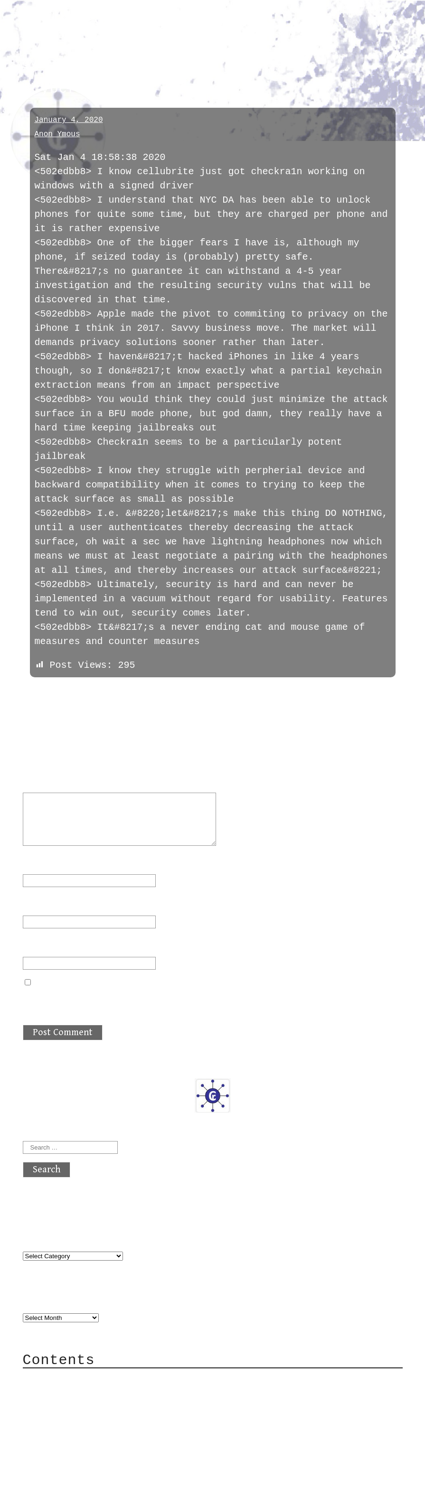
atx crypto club (112, 24)
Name (40, 862)
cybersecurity (70, 63)
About (56, 1380)
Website (43, 944)
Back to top (54, 1493)
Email (43, 903)
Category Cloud (82, 1394)
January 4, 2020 (69, 120)
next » (86, 692)
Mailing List (76, 1422)
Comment (48, 780)
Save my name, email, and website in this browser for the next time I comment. (211, 1000)
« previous (45, 692)
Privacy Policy (82, 1437)
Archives (45, 1298)
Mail (53, 1408)
